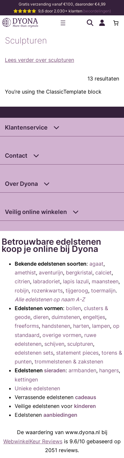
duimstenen (66, 317)
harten (81, 326)
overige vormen (61, 335)
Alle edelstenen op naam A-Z (50, 299)
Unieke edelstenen (37, 388)
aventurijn (51, 272)
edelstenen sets (34, 352)
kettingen (26, 379)
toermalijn (103, 290)
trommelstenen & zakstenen (69, 361)
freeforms (27, 326)
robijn (22, 290)
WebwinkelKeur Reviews (32, 441)
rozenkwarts (47, 290)
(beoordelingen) (96, 11)
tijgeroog (77, 290)
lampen (101, 326)
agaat (96, 263)
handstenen (56, 326)
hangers (109, 370)
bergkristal (79, 272)
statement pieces (77, 352)
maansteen (105, 281)
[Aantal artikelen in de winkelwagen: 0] (115, 22)
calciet (103, 272)
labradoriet (46, 281)
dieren (41, 317)
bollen (73, 308)
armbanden (82, 370)
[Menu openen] (63, 23)
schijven (54, 344)
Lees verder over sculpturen (39, 60)
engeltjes (94, 317)
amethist (25, 272)
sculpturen (80, 344)
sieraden (55, 370)
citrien (22, 281)
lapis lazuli (76, 281)
